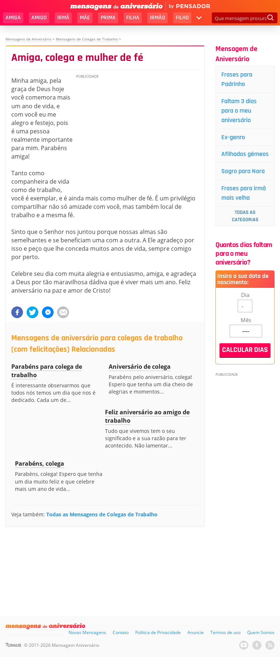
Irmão (157, 17)
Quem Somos (261, 632)
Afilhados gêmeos (245, 154)
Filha (132, 17)
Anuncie (195, 632)
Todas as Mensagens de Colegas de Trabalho (102, 514)
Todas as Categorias (245, 216)
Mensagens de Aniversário (28, 39)
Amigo (39, 17)
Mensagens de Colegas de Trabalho (87, 39)
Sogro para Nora (243, 171)
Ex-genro (233, 137)
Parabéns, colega (39, 463)
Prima (108, 17)
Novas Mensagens (87, 632)
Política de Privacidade (158, 632)
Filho (182, 17)
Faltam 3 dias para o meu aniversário (239, 110)
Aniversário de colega (140, 367)
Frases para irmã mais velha (243, 193)
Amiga (13, 17)
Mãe (85, 17)
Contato (121, 632)
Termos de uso (225, 632)
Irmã (63, 17)
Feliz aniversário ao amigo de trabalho (147, 416)
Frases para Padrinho (236, 79)
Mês (246, 320)
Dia (245, 294)
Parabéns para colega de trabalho (46, 371)
